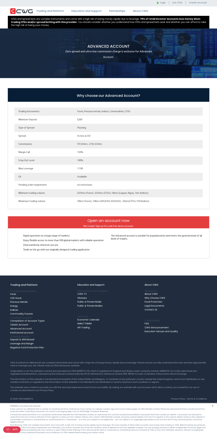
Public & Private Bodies (90, 305)
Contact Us (151, 309)
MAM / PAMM (84, 323)
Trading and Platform (50, 11)
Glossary (82, 298)
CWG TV (82, 294)
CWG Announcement (157, 327)
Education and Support (86, 11)
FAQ (147, 323)
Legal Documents (154, 305)
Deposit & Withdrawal (22, 339)
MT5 (15, 429)
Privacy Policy (178, 398)
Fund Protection (153, 301)
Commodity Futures (21, 313)
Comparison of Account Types (27, 320)
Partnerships (117, 11)
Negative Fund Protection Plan (27, 347)
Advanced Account (21, 328)
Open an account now (108, 220)
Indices (14, 310)
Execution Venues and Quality (161, 331)
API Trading (83, 327)
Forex (13, 294)
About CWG (140, 11)
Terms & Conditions (197, 398)
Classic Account (19, 324)
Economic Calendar (88, 319)
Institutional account (22, 332)
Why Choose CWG (155, 298)
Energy (14, 306)
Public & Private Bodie (89, 301)
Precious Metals (19, 302)
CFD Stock (16, 298)
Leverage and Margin (22, 343)
